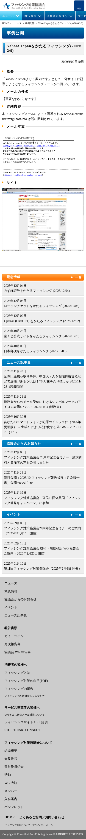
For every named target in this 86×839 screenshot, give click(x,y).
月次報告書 (12, 644)
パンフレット (14, 807)
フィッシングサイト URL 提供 (25, 722)
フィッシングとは (17, 673)
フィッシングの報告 (18, 689)
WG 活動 (10, 783)
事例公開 (29, 23)
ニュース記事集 (44, 363)
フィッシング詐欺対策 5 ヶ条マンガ (24, 695)
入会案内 (10, 799)
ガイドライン (14, 636)
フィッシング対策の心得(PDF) (26, 681)
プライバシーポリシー (43, 825)
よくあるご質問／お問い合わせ (41, 817)
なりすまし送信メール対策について (24, 714)
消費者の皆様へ (57, 16)
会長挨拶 (10, 759)
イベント (44, 515)
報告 (79, 9)
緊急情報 (44, 277)
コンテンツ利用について (18, 825)
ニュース (8, 16)
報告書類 (30, 16)
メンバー (10, 791)
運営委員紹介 (14, 767)
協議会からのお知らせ (44, 444)
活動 (7, 775)
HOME (5, 23)
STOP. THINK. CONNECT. (22, 730)
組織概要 (10, 751)
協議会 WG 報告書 (17, 652)
